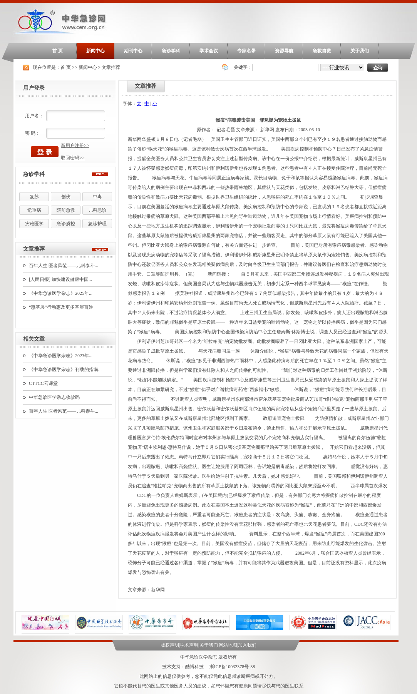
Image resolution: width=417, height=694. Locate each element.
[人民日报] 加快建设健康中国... (60, 279)
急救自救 (322, 51)
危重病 (34, 210)
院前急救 (66, 210)
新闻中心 (95, 51)
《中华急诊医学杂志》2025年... (60, 293)
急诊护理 (97, 223)
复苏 (34, 196)
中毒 (97, 196)
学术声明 (189, 645)
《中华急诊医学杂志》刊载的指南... (65, 369)
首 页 (57, 51)
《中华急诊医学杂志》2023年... (60, 355)
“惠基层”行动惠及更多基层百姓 (61, 307)
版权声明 (170, 645)
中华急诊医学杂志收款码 (54, 397)
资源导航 (284, 51)
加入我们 (247, 645)
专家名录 (246, 51)
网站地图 (228, 645)
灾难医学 (34, 223)
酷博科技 (194, 666)
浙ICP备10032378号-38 (232, 666)
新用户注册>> (75, 145)
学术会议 (208, 51)
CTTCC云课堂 (43, 383)
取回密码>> (73, 158)
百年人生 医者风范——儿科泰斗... (63, 265)
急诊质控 (66, 223)
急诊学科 (171, 51)
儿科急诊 (97, 210)
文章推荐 (111, 67)
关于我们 (359, 51)
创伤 (65, 196)
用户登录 (34, 88)
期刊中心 (133, 51)
